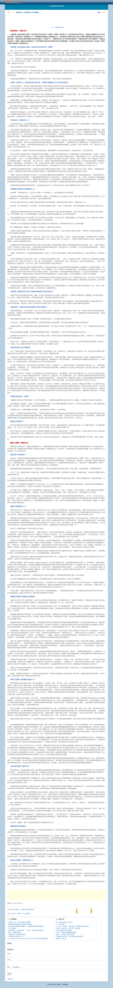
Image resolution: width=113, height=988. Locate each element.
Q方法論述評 (12, 928)
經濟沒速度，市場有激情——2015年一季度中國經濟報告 (26, 930)
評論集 (9, 943)
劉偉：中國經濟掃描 (14, 932)
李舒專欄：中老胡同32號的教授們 (23, 909)
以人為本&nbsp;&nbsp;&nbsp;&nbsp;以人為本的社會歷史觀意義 (27, 938)
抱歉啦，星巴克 (61, 938)
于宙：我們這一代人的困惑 (21, 913)
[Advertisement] (39, 19)
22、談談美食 (60, 924)
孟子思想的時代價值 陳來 (64, 930)
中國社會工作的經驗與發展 (16, 934)
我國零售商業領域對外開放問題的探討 (20, 924)
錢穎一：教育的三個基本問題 (65, 934)
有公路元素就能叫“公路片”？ (65, 922)
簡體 (99, 12)
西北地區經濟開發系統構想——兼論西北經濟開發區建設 (26, 926)
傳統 (103, 12)
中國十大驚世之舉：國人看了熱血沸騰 (68, 928)
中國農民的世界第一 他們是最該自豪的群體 (69, 936)
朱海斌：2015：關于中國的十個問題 (19, 922)
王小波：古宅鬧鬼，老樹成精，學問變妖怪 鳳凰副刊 (72, 926)
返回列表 (10, 979)
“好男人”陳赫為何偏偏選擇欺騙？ (66, 932)
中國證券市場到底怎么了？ (16, 936)
